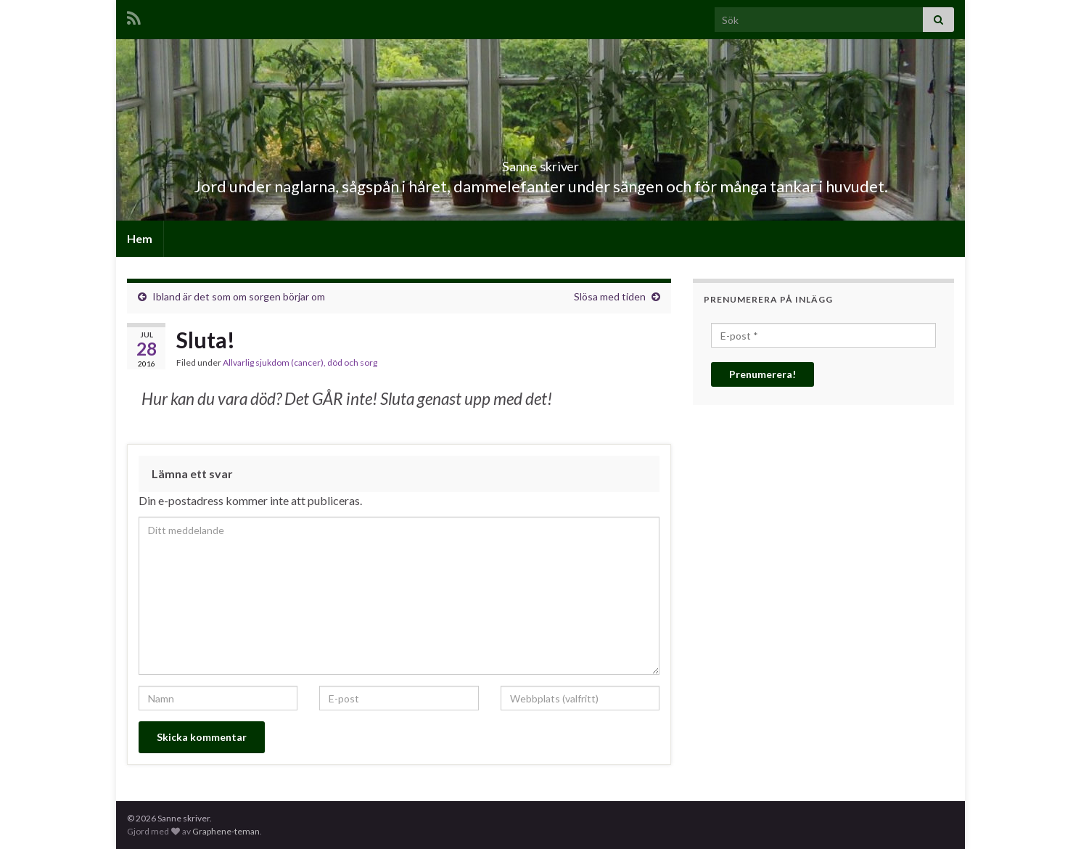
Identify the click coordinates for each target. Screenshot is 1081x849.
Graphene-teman (226, 831)
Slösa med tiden (610, 296)
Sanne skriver (541, 162)
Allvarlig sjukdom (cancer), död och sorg (300, 362)
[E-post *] (823, 335)
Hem (139, 238)
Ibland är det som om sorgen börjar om (238, 296)
